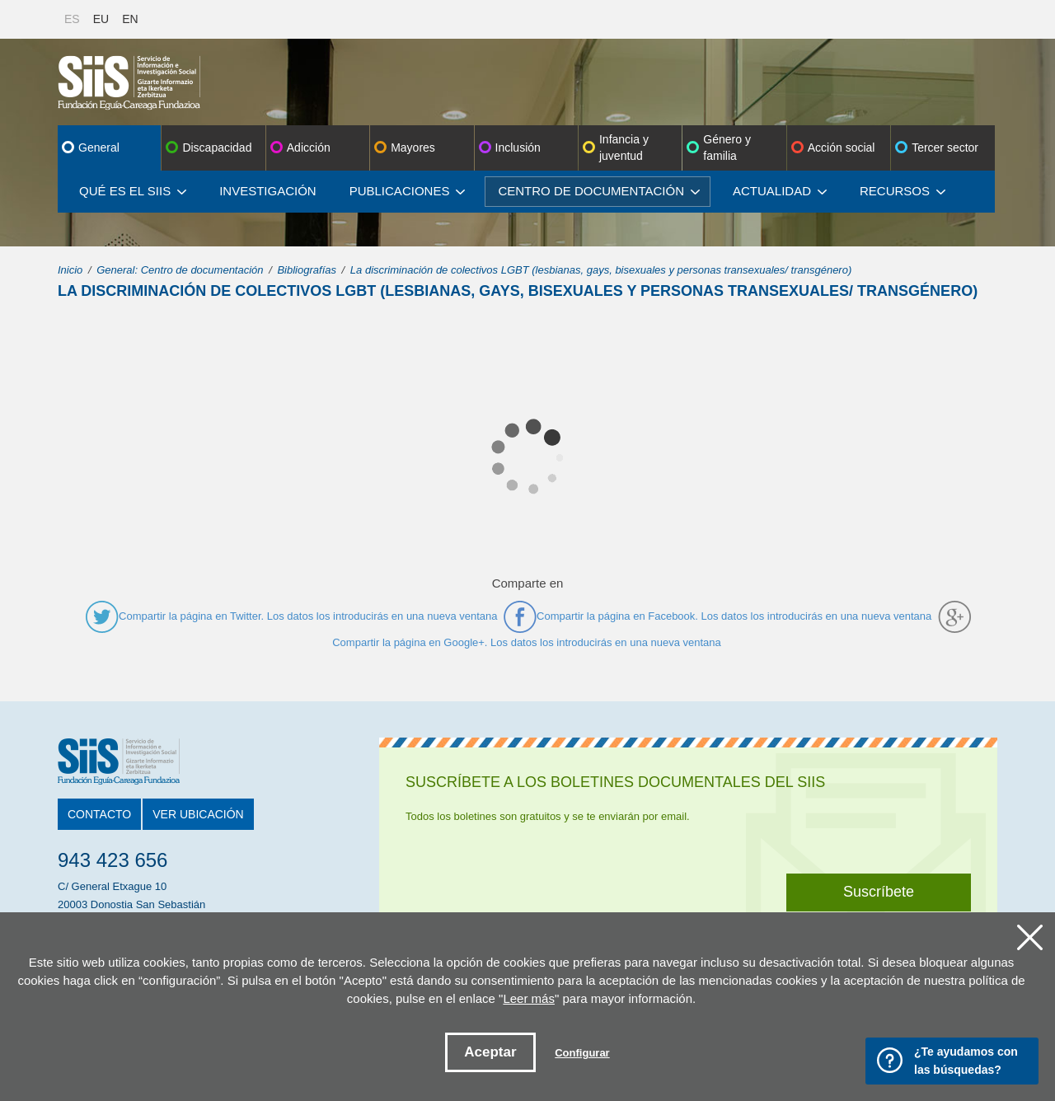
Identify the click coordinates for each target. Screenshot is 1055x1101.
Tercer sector (945, 147)
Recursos (902, 191)
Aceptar (490, 1052)
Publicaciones (407, 191)
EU (101, 19)
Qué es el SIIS (132, 191)
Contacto (99, 814)
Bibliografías (306, 270)
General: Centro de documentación (179, 270)
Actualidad (780, 191)
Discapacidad (216, 147)
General (99, 147)
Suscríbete (878, 891)
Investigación (267, 191)
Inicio (70, 270)
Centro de (599, 191)
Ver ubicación (197, 814)
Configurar (582, 1053)
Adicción (309, 147)
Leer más (529, 998)
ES (72, 19)
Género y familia (727, 147)
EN (130, 19)
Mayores (413, 147)
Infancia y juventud (624, 147)
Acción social (841, 147)
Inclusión (518, 147)
